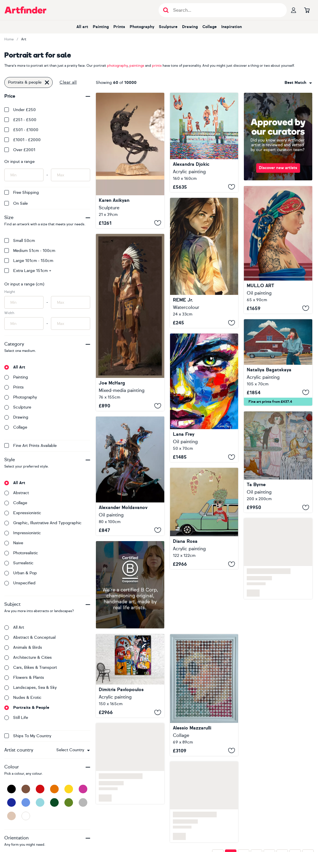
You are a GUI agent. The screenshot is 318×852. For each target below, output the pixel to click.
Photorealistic (21, 553)
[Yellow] (68, 789)
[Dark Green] (54, 802)
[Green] (68, 802)
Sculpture (168, 26)
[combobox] (73, 750)
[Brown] (25, 789)
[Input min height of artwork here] (24, 302)
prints (157, 66)
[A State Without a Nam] (204, 398)
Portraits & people (26, 707)
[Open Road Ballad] (278, 362)
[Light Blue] (40, 802)
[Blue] (25, 802)
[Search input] (225, 10)
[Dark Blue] (11, 802)
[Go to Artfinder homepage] (25, 10)
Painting (101, 26)
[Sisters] (278, 461)
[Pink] (83, 789)
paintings (136, 66)
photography (117, 66)
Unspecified (19, 583)
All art (82, 26)
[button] (73, 750)
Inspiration (231, 26)
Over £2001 (19, 149)
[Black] (11, 789)
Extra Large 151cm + (28, 270)
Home (9, 39)
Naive (13, 543)
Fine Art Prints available (30, 445)
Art (23, 39)
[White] (25, 816)
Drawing (190, 26)
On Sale (16, 203)
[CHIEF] (130, 322)
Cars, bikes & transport (30, 667)
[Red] (40, 789)
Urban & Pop (20, 573)
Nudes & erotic (23, 697)
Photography (142, 26)
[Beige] (11, 816)
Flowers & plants (24, 677)
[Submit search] (166, 10)
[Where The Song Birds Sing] (278, 249)
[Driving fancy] (204, 518)
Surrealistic (18, 563)
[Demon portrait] (130, 476)
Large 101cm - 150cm (28, 260)
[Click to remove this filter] (47, 82)
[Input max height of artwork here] (70, 302)
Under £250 (20, 109)
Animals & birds (23, 647)
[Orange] (54, 789)
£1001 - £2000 (22, 139)
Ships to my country (27, 735)
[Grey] (83, 802)
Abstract (16, 492)
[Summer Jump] (204, 142)
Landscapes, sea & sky (30, 687)
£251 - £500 (20, 119)
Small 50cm (19, 240)
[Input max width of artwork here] (70, 323)
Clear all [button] (68, 82)
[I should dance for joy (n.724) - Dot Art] (204, 695)
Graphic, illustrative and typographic (43, 522)
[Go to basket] (306, 10)
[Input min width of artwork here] (24, 323)
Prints (119, 26)
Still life (16, 717)
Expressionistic (22, 512)
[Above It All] (130, 160)
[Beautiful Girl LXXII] (204, 263)
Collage (209, 26)
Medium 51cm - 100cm (29, 250)
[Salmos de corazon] (130, 675)
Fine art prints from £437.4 (270, 402)
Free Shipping (21, 192)
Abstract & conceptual (30, 637)
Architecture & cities (28, 657)
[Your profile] (293, 10)
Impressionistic (22, 532)
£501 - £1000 (21, 129)
